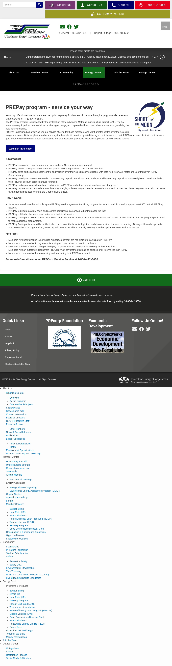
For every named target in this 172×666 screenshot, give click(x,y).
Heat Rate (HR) (17, 512)
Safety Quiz (15, 564)
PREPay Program (18, 525)
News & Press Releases (18, 432)
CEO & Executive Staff (17, 421)
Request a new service (18, 468)
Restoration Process (16, 655)
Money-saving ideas (16, 637)
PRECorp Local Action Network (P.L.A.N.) (27, 574)
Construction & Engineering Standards (26, 532)
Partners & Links (14, 424)
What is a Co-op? (15, 393)
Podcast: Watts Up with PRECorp (23, 453)
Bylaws (8, 336)
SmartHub (11, 471)
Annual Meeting (14, 474)
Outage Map (12, 648)
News (8, 329)
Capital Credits (13, 494)
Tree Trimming (13, 571)
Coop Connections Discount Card (26, 528)
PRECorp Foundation (17, 550)
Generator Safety (18, 561)
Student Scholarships (17, 553)
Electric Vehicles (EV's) (21, 614)
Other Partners (17, 429)
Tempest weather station (22, 607)
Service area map (15, 411)
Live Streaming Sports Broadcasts (23, 578)
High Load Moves (15, 535)
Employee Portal (13, 357)
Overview (14, 397)
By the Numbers (17, 401)
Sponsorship (12, 546)
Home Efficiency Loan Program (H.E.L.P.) (30, 518)
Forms (9, 500)
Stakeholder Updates (17, 538)
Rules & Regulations (19, 443)
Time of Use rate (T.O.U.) (22, 522)
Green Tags (15, 627)
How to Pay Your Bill (16, 461)
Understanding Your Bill (18, 464)
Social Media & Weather (18, 658)
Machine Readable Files (17, 364)
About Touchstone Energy (19, 630)
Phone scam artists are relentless (87, 51)
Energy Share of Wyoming (22, 487)
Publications (12, 435)
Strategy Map (13, 407)
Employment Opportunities (19, 450)
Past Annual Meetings (20, 479)
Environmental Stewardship (20, 568)
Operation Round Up (16, 497)
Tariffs (12, 447)
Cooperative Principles (21, 404)
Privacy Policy (12, 350)
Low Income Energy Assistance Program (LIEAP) (34, 490)
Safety (9, 556)
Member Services (15, 504)
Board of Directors (15, 417)
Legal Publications (15, 438)
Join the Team (121, 72)
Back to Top (89, 279)
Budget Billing (16, 509)
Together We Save (15, 633)
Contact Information (16, 414)
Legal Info (10, 343)
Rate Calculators (18, 515)
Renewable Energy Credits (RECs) (27, 623)
